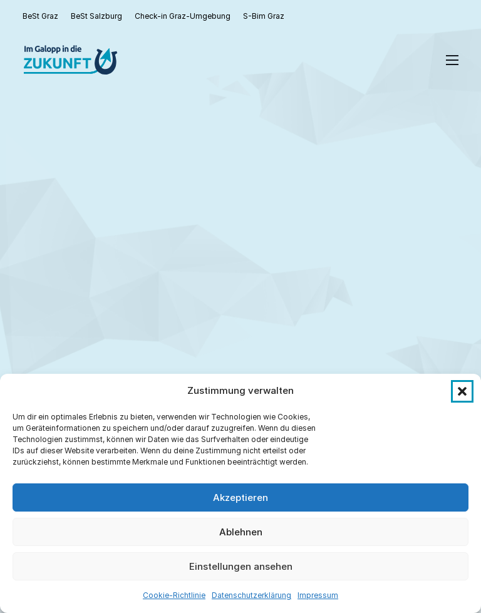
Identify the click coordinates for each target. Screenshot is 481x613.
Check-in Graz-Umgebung (182, 16)
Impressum (317, 595)
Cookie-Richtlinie (174, 595)
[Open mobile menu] (452, 60)
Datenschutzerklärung (251, 595)
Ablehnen (240, 532)
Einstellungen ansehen (240, 566)
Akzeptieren (240, 497)
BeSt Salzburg (96, 16)
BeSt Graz (40, 16)
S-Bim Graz (263, 16)
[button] (462, 391)
